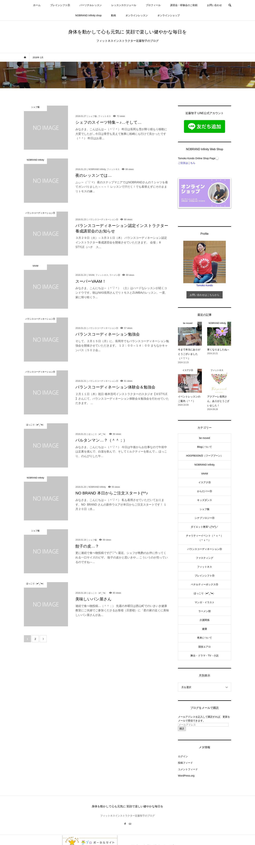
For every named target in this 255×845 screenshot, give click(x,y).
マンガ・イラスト (204, 602)
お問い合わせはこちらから (204, 294)
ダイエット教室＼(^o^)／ (204, 526)
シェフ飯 (204, 509)
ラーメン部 (204, 611)
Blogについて (204, 446)
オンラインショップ (168, 15)
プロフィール (153, 5)
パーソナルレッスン (91, 5)
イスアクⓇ (204, 482)
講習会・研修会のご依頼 (183, 5)
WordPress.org (186, 775)
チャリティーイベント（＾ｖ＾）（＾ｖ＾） (204, 537)
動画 (113, 15)
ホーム (37, 5)
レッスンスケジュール (123, 5)
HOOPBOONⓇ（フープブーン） (204, 455)
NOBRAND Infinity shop (88, 15)
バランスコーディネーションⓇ (204, 549)
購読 (181, 728)
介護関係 (204, 620)
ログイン (183, 756)
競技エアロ (204, 646)
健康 (204, 628)
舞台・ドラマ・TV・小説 (205, 655)
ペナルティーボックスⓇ (204, 584)
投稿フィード (185, 762)
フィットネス (204, 566)
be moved (204, 438)
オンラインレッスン (137, 15)
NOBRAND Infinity (204, 464)
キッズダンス (204, 500)
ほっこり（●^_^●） (204, 593)
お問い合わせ (214, 5)
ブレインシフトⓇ (60, 5)
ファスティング (204, 557)
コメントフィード (188, 769)
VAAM (204, 473)
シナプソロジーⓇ (204, 518)
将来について (204, 637)
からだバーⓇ (204, 491)
